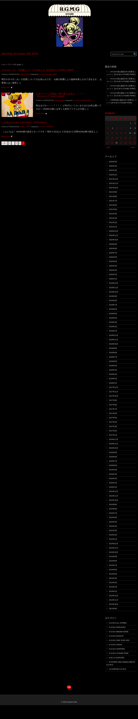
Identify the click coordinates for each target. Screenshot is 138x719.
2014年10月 (113, 552)
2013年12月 (113, 596)
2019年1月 (113, 331)
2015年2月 (113, 535)
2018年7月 (113, 357)
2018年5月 (113, 366)
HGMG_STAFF (25, 126)
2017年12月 (113, 387)
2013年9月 (113, 609)
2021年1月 (113, 227)
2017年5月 (113, 418)
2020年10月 (113, 240)
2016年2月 (113, 483)
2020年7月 (113, 253)
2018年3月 (113, 374)
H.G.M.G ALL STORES (118, 623)
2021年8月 (113, 196)
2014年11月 (113, 548)
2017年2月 (113, 431)
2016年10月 (113, 448)
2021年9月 (113, 192)
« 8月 (108, 147)
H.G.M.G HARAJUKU (117, 627)
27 (121, 143)
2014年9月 (113, 557)
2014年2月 (113, 587)
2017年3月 (113, 426)
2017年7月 (113, 409)
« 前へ (4, 143)
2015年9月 (113, 505)
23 (135, 138)
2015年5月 (113, 522)
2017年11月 (113, 392)
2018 (10, 65)
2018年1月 (113, 383)
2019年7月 (113, 305)
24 (107, 143)
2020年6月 (113, 257)
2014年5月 (113, 574)
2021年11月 (113, 183)
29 (130, 143)
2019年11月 (113, 288)
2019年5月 (113, 314)
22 (130, 138)
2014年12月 (113, 544)
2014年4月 (113, 578)
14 (125, 133)
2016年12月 (113, 439)
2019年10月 (113, 292)
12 (116, 133)
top (69, 687)
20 (121, 138)
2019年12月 (113, 283)
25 (112, 143)
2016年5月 (113, 470)
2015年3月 (113, 531)
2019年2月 (113, 327)
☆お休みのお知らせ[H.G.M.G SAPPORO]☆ (24, 122)
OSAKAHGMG (25, 74)
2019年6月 (113, 309)
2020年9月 (113, 244)
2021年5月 (113, 209)
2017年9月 (113, 400)
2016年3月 (113, 479)
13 (121, 133)
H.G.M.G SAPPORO (46, 126)
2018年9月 (113, 348)
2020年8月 (113, 249)
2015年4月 (113, 526)
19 (116, 138)
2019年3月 (113, 322)
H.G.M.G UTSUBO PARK (48, 74)
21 (125, 138)
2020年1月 (113, 279)
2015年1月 (113, 539)
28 (125, 143)
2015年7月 (113, 513)
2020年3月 (113, 270)
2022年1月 (113, 175)
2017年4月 (113, 422)
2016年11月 (113, 444)
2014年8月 (113, 561)
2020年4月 (113, 266)
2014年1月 (113, 591)
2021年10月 (113, 188)
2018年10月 (113, 344)
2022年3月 (113, 170)
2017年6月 (113, 413)
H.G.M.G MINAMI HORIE (118, 632)
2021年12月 (113, 179)
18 (112, 138)
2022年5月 (113, 162)
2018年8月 (113, 353)
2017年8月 (113, 405)
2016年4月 (113, 474)
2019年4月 (113, 318)
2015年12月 (113, 491)
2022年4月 (113, 166)
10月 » (133, 147)
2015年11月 (113, 496)
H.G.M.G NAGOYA (116, 636)
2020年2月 (113, 275)
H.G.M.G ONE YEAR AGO (119, 640)
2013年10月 (113, 604)
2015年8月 (113, 509)
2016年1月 (113, 487)
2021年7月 (113, 201)
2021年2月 (113, 223)
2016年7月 (113, 461)
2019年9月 (113, 296)
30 (135, 143)
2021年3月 (113, 218)
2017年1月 (113, 435)
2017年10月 (113, 396)
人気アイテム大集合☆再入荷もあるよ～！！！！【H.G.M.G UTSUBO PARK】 (61, 95)
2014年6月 (113, 570)
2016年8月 (113, 457)
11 (112, 133)
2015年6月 (113, 517)
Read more (5, 87)
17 (107, 138)
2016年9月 (113, 452)
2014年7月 (113, 565)
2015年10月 (113, 500)
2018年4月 (113, 370)
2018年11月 (113, 340)
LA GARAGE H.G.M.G (117, 669)
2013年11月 (113, 600)
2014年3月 (113, 583)
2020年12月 (113, 231)
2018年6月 (113, 361)
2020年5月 (113, 261)
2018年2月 (113, 379)
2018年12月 (113, 335)
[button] (134, 54)
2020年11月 (113, 235)
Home (3, 65)
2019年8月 (113, 301)
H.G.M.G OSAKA (115, 645)
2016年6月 (113, 465)
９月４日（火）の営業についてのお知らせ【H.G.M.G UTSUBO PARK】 (38, 70)
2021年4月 (113, 214)
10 (107, 133)
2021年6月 (113, 205)
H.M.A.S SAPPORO (116, 658)
